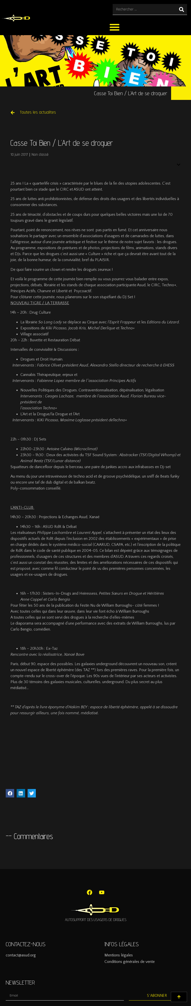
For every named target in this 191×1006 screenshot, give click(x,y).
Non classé (40, 154)
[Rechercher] (181, 9)
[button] (115, 27)
